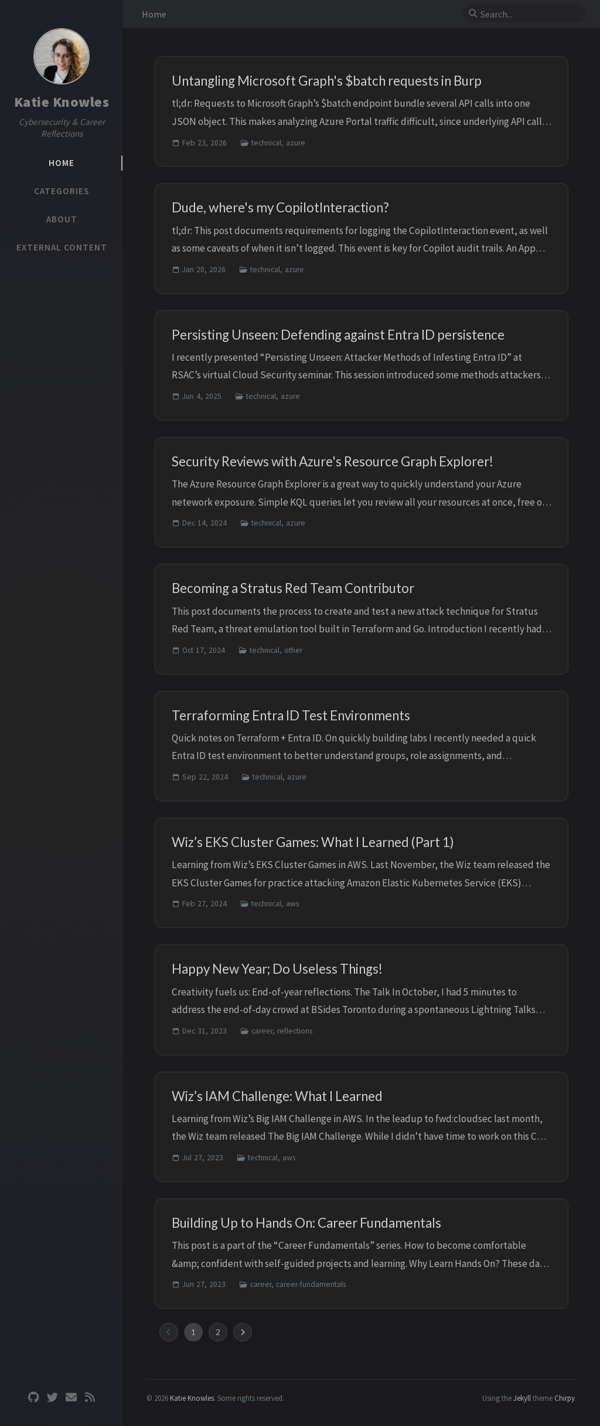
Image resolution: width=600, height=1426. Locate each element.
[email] (71, 1397)
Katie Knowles (62, 102)
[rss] (89, 1397)
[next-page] (242, 1332)
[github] (33, 1397)
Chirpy (564, 1398)
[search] (529, 14)
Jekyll (522, 1398)
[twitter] (52, 1397)
